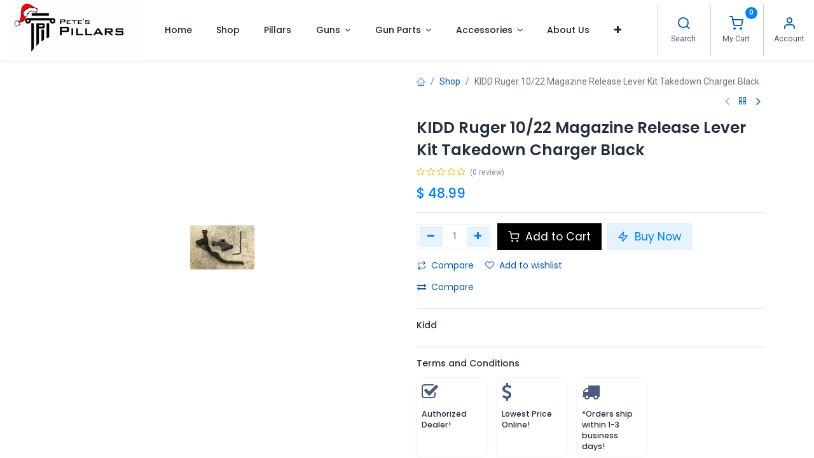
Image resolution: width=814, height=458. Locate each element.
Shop (449, 81)
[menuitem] (178, 29)
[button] (617, 29)
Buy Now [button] (649, 236)
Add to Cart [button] (549, 236)
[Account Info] (789, 25)
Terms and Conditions (468, 363)
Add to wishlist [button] (523, 265)
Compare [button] (445, 265)
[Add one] (478, 236)
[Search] (684, 25)
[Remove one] (431, 236)
